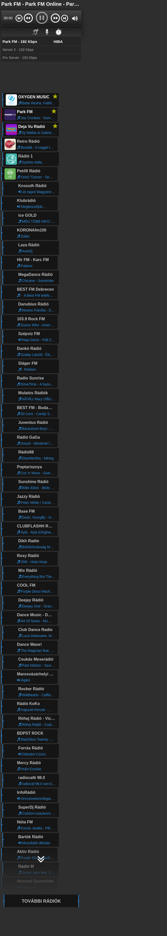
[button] (19, 18)
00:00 (8, 18)
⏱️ (58, 31)
